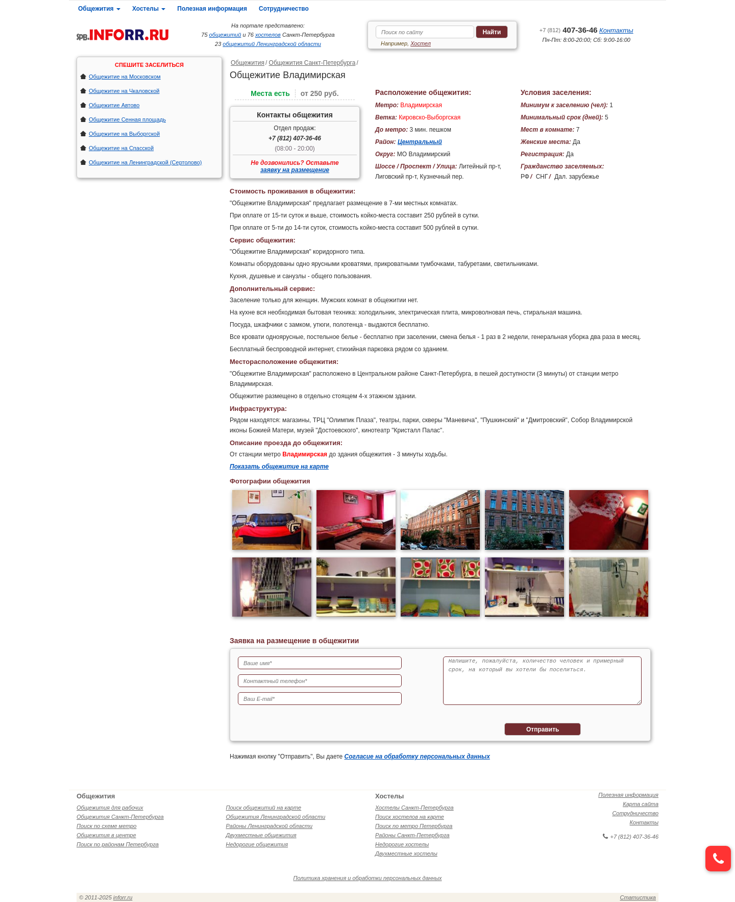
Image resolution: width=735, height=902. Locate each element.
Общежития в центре (106, 835)
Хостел (420, 43)
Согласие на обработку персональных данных (417, 756)
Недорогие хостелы (402, 844)
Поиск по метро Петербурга (413, 826)
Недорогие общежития (257, 844)
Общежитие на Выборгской (124, 134)
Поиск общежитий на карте (264, 808)
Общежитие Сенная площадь (127, 119)
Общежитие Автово (114, 105)
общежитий (225, 35)
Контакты (616, 30)
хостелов (268, 35)
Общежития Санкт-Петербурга (312, 62)
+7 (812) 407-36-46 (294, 138)
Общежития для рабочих (110, 808)
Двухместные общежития (261, 835)
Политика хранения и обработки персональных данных (367, 878)
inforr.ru (123, 897)
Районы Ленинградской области (269, 826)
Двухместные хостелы (406, 853)
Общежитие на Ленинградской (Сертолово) (145, 162)
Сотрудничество (284, 8)
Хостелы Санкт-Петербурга (414, 808)
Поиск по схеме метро (106, 826)
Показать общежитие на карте (279, 466)
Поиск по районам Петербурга (118, 844)
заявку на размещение (294, 170)
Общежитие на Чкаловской (124, 91)
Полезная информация (212, 8)
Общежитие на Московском (125, 77)
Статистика (638, 897)
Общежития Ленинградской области (276, 817)
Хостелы (148, 8)
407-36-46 (569, 30)
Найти (491, 32)
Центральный (420, 141)
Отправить (542, 729)
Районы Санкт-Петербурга (412, 835)
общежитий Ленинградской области (272, 44)
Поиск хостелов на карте (409, 817)
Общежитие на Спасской (121, 148)
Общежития (99, 8)
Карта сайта (640, 804)
